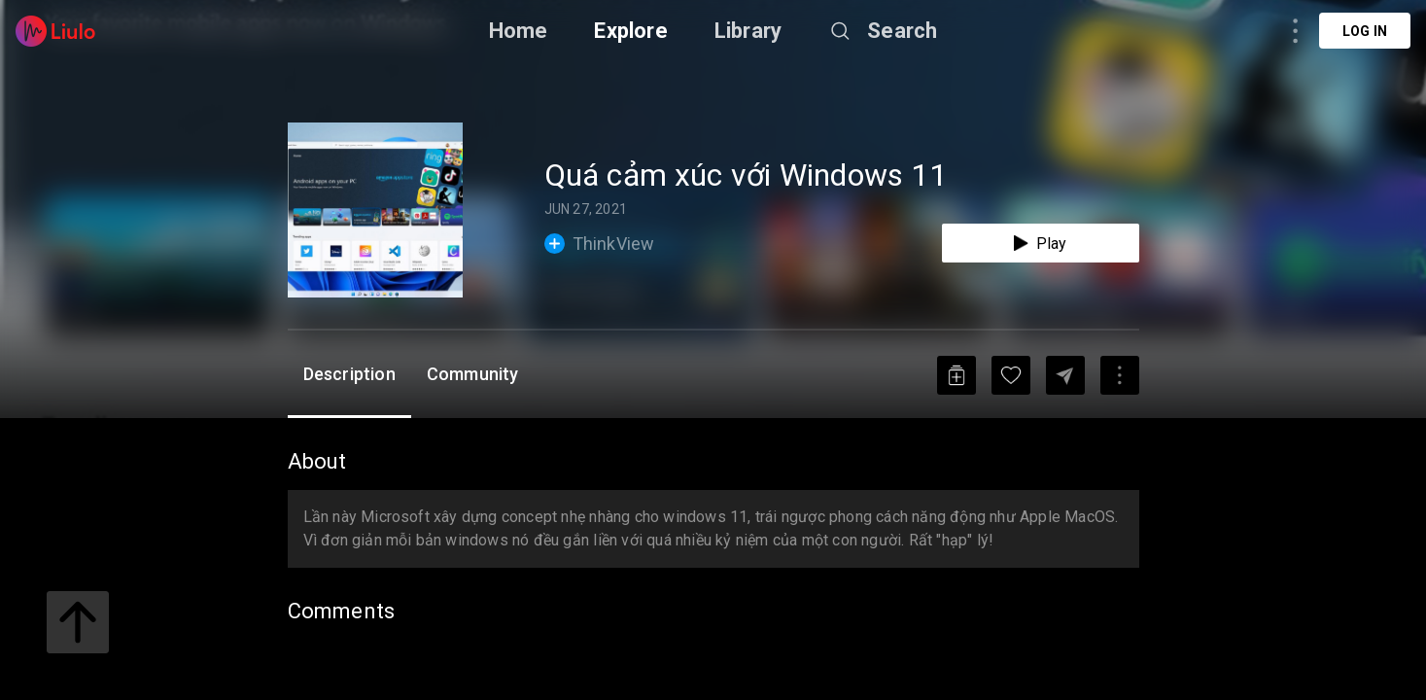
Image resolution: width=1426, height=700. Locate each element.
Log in (1364, 31)
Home (518, 30)
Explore (630, 30)
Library (748, 30)
